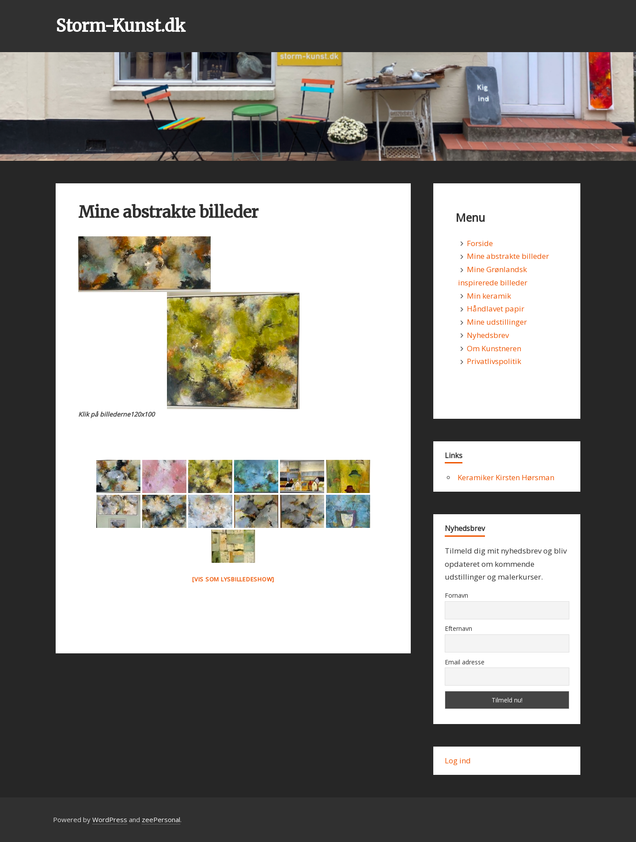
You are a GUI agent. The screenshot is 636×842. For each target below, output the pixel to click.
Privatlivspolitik (494, 361)
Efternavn (458, 628)
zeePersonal (161, 819)
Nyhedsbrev (488, 335)
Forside (480, 243)
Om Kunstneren (494, 348)
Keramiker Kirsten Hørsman (506, 477)
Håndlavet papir (495, 308)
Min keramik (489, 296)
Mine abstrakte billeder (508, 256)
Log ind (458, 760)
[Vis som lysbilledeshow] (233, 579)
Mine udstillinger (497, 322)
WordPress (109, 819)
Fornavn (456, 595)
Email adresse (465, 662)
